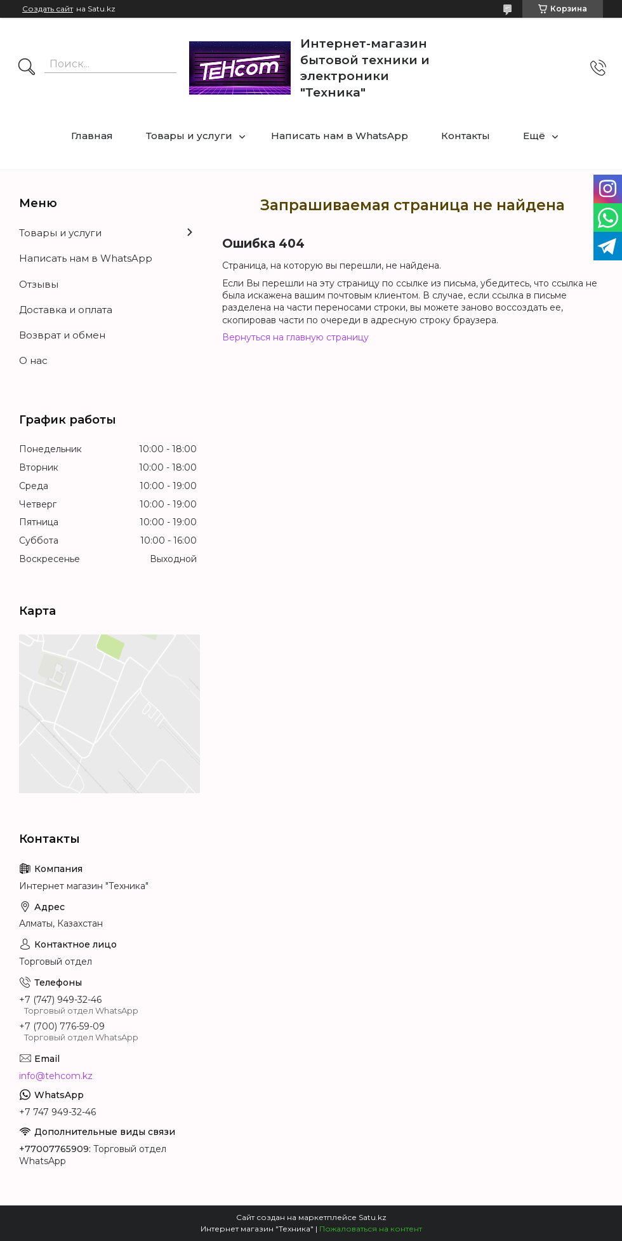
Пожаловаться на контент (370, 1228)
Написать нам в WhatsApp (339, 136)
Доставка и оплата (65, 310)
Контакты (465, 136)
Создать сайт (47, 8)
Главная (92, 136)
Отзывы (38, 284)
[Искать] (27, 68)
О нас (33, 360)
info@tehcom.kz (56, 1076)
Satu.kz (373, 1217)
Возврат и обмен (62, 335)
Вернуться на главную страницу (295, 337)
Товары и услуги (189, 136)
